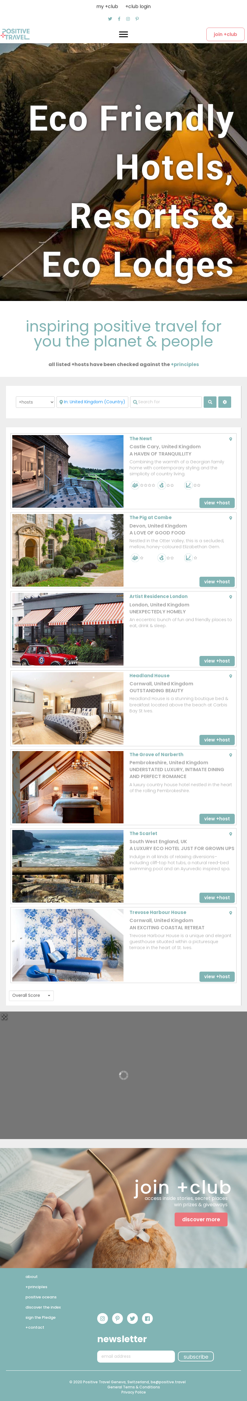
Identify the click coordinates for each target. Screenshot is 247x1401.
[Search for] (166, 402)
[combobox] (31, 996)
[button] (110, 19)
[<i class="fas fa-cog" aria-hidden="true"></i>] (224, 402)
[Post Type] (35, 402)
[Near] (92, 402)
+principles (185, 364)
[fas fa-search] (210, 402)
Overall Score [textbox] (26, 995)
